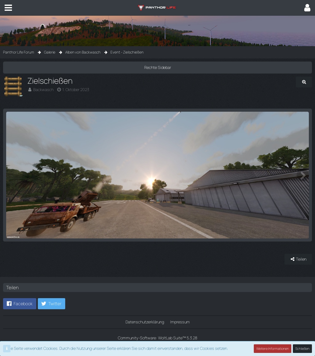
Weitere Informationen (272, 348)
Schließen (302, 348)
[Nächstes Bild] (303, 175)
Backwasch (43, 89)
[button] (8, 8)
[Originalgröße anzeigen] (304, 82)
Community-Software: (157, 338)
